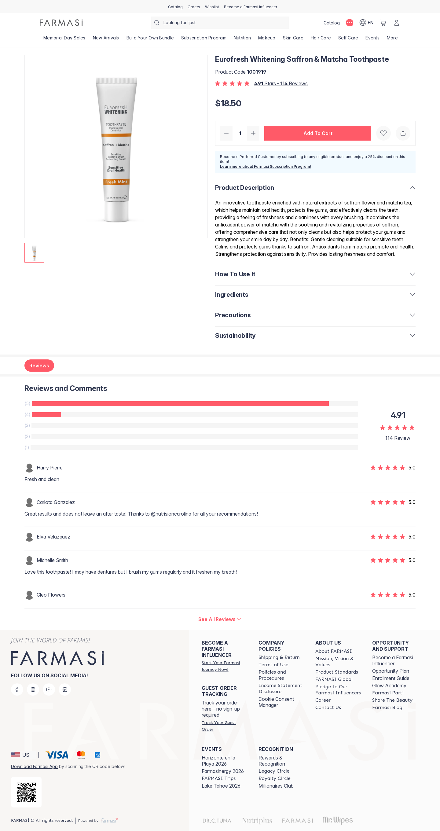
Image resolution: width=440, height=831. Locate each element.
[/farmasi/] (61, 23)
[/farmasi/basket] (383, 22)
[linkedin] (65, 689)
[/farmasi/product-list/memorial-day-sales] (64, 39)
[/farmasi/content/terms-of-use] (273, 665)
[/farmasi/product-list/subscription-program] (204, 39)
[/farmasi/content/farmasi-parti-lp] (388, 693)
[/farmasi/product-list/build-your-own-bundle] (150, 39)
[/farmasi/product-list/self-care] (348, 39)
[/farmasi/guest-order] (225, 726)
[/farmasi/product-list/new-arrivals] (106, 39)
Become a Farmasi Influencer (392, 660)
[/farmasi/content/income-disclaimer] (281, 688)
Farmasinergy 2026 (223, 771)
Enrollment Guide (390, 678)
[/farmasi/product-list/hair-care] (321, 39)
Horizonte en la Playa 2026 (218, 761)
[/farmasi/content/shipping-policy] (279, 657)
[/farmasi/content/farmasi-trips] (219, 778)
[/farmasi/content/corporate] (334, 679)
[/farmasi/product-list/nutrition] (242, 39)
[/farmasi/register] (194, 6)
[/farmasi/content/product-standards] (336, 672)
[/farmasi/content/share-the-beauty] (392, 700)
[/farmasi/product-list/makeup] (267, 39)
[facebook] (17, 689)
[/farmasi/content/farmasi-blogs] (387, 707)
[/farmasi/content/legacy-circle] (273, 771)
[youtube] (49, 689)
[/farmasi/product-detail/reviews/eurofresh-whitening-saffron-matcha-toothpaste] (220, 619)
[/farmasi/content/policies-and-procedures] (281, 675)
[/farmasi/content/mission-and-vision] (338, 662)
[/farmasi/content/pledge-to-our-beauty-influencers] (338, 690)
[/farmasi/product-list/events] (372, 39)
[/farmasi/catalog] (175, 6)
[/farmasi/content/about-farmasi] (333, 651)
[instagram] (33, 689)
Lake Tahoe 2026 (221, 786)
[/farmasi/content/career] (323, 700)
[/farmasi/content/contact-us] (328, 707)
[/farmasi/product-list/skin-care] (293, 39)
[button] (317, 133)
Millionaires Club (276, 786)
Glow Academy (389, 685)
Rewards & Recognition (271, 761)
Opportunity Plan (390, 671)
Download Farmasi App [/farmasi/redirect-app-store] (34, 766)
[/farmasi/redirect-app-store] (26, 792)
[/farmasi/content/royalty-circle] (274, 778)
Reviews (39, 365)
